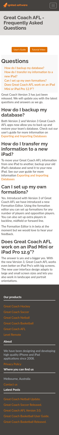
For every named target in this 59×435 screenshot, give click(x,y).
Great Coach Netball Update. (22, 399)
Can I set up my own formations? (25, 80)
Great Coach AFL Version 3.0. (22, 410)
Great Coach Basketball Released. (25, 421)
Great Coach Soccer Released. (23, 404)
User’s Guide (20, 49)
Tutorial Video (38, 49)
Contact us (10, 384)
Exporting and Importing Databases (24, 136)
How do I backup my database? (24, 68)
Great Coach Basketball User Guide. (26, 416)
